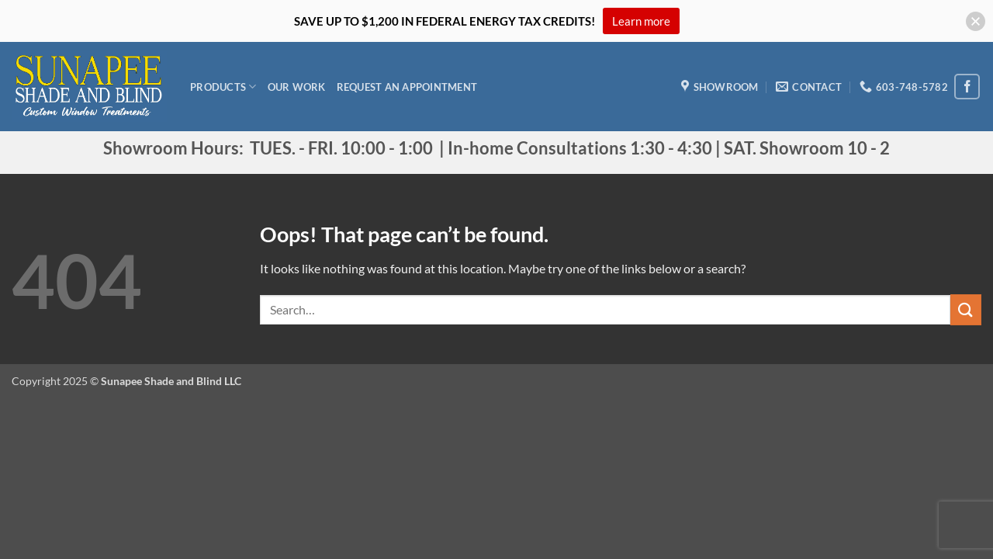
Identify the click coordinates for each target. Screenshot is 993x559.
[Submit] (965, 309)
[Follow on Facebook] (967, 86)
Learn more (641, 21)
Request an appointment (407, 87)
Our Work (297, 87)
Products (223, 86)
